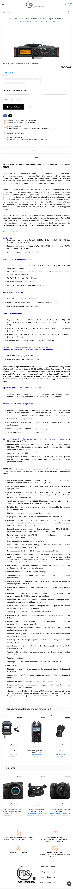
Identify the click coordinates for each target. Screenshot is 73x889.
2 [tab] (34, 58)
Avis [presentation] (36, 158)
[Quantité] (12, 99)
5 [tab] (41, 58)
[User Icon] (65, 4)
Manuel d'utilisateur (11, 232)
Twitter (10, 115)
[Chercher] (34, 12)
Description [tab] (36, 150)
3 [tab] (36, 58)
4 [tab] (39, 58)
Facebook (5, 115)
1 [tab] (32, 58)
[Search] (69, 12)
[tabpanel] (36, 50)
